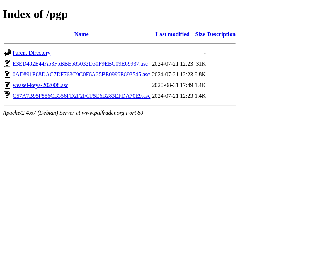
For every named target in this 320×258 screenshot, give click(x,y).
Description (221, 34)
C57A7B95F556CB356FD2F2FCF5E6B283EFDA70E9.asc (81, 96)
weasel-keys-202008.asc (40, 85)
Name (81, 34)
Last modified (173, 34)
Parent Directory (31, 53)
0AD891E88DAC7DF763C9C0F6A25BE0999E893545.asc (81, 74)
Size (200, 34)
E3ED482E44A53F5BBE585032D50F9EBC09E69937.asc (80, 64)
